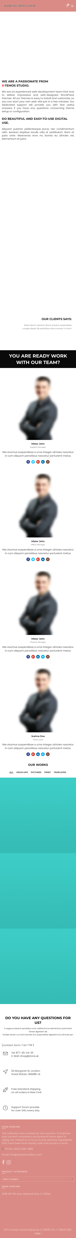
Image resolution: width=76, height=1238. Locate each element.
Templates (60, 772)
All (11, 772)
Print (47, 772)
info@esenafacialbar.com (26, 1154)
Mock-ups (22, 772)
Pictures (36, 772)
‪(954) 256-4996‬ (23, 1149)
